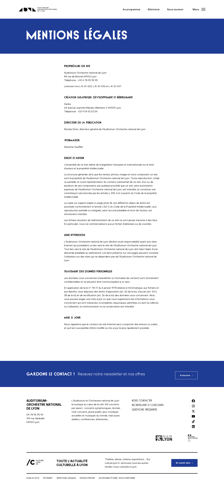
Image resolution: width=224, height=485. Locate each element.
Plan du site (32, 475)
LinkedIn (188, 423)
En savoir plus (187, 458)
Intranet (48, 475)
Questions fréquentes (144, 406)
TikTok (189, 418)
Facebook (188, 397)
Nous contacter (142, 397)
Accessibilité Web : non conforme (117, 475)
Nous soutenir (177, 9)
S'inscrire (185, 372)
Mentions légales (66, 475)
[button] (198, 9)
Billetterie (155, 9)
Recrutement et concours (148, 402)
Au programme (133, 9)
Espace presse (87, 475)
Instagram (187, 402)
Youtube (188, 413)
